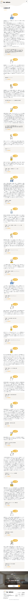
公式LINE (14, 586)
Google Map (6, 598)
